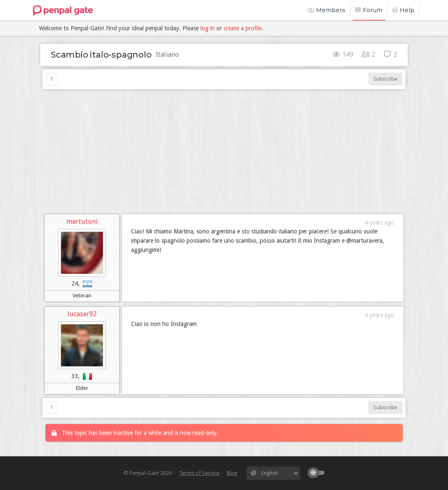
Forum (368, 10)
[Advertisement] (224, 151)
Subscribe (385, 79)
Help (403, 10)
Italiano (167, 54)
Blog (232, 473)
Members (326, 10)
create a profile (243, 28)
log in (207, 28)
